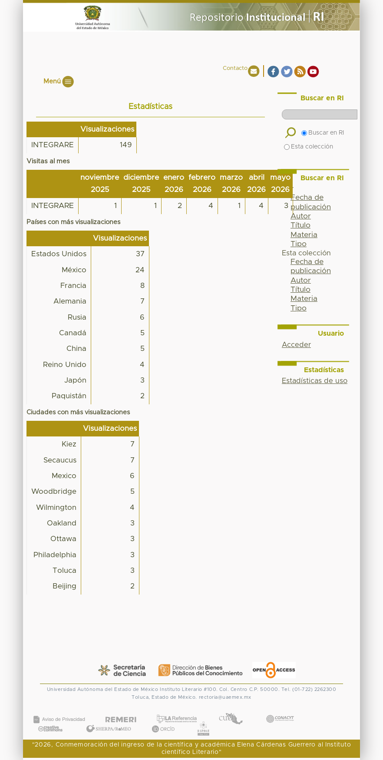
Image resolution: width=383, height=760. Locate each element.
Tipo (299, 244)
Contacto (235, 68)
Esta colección (308, 147)
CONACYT (280, 710)
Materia (304, 235)
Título (300, 225)
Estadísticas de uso (314, 380)
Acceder (296, 344)
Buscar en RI (322, 133)
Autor (301, 216)
